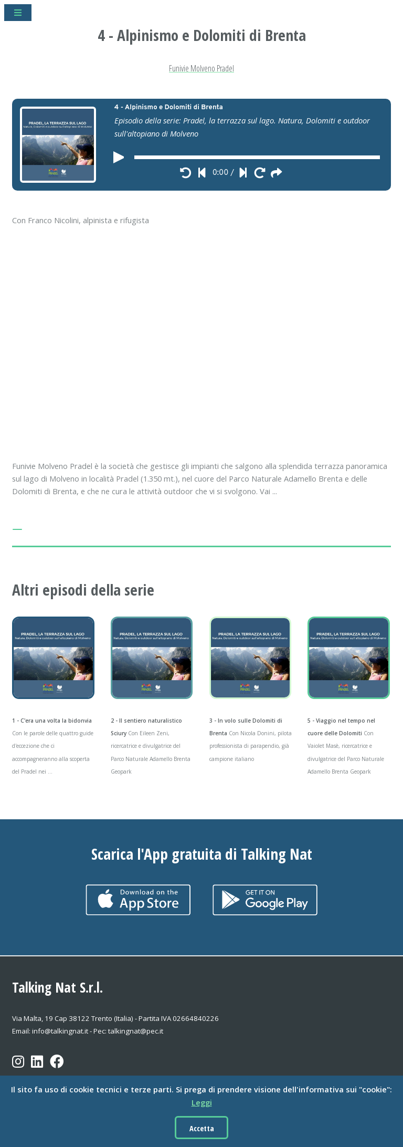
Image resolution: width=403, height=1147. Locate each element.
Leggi (202, 1102)
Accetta (201, 1128)
